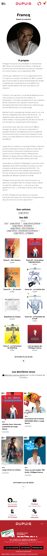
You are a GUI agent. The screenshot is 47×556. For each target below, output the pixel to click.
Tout (6, 228)
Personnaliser (37, 548)
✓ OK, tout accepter (11, 548)
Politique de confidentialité (23, 551)
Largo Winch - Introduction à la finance (22, 236)
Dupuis (23, 3)
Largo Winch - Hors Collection (22, 233)
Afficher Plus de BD (24, 360)
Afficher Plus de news (23, 482)
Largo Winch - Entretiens (22, 231)
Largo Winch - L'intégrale (23, 238)
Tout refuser (25, 548)
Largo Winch (15, 228)
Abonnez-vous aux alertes (15, 376)
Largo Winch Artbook (31, 228)
